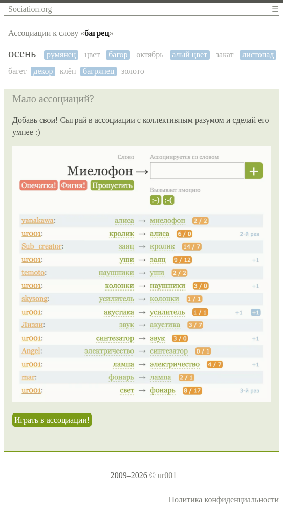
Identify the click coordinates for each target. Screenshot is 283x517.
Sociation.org (30, 9)
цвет (92, 54)
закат (225, 54)
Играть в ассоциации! (52, 420)
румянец (61, 54)
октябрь (149, 54)
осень (22, 54)
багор (117, 54)
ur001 (167, 475)
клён (68, 71)
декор (43, 71)
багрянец (98, 71)
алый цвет (189, 54)
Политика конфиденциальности (223, 499)
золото (132, 71)
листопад (258, 54)
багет (17, 71)
